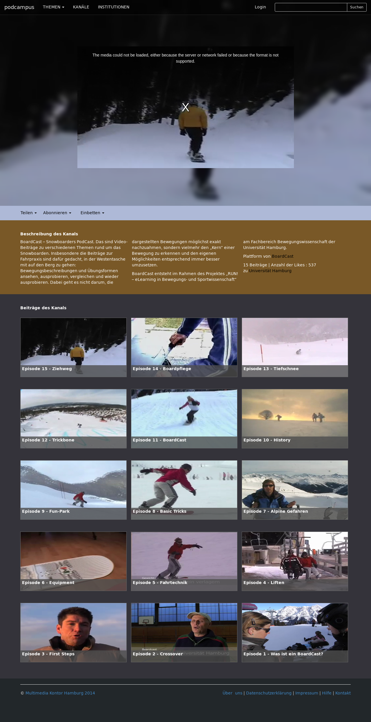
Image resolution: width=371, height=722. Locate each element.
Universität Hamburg (270, 270)
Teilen (29, 212)
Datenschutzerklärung (269, 693)
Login (260, 7)
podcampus (19, 7)
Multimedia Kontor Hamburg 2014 (60, 693)
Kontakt (343, 693)
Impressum (306, 693)
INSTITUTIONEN (113, 7)
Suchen (356, 7)
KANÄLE (81, 7)
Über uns (232, 693)
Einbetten (92, 212)
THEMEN (53, 7)
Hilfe (327, 693)
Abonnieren (57, 212)
